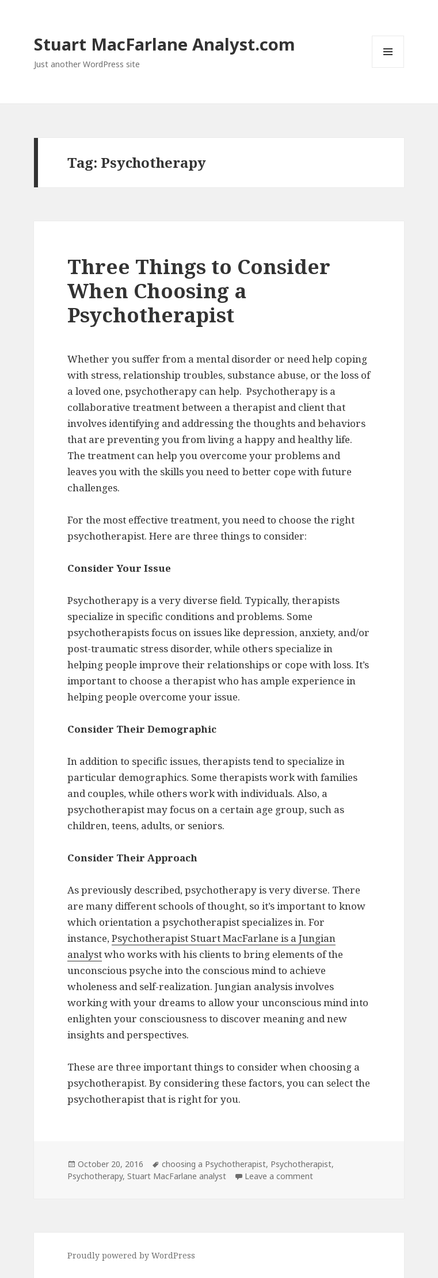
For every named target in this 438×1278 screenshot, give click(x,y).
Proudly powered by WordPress (131, 1255)
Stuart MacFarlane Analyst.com (164, 44)
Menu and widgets (388, 67)
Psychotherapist (301, 1163)
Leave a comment (279, 1176)
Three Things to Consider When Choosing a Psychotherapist (198, 290)
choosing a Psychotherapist (214, 1163)
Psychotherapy (95, 1176)
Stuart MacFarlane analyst (176, 1176)
